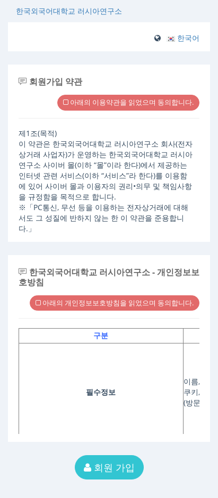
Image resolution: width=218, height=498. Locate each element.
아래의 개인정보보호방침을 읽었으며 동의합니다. (115, 302)
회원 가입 (109, 467)
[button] (183, 38)
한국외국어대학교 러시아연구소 (69, 11)
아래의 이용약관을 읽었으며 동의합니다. (128, 102)
